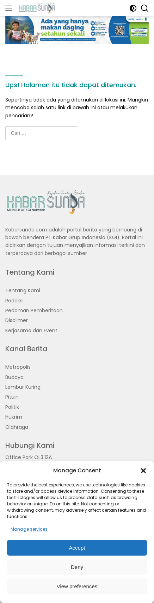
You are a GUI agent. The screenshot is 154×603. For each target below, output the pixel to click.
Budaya (14, 377)
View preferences (77, 586)
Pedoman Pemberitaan (34, 310)
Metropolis (18, 367)
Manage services (29, 529)
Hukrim (13, 416)
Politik (12, 407)
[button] (143, 470)
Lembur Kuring (23, 387)
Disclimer (16, 320)
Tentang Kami (22, 290)
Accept (77, 548)
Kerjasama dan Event (31, 330)
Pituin (12, 396)
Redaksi (14, 300)
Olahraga (16, 427)
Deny (77, 567)
